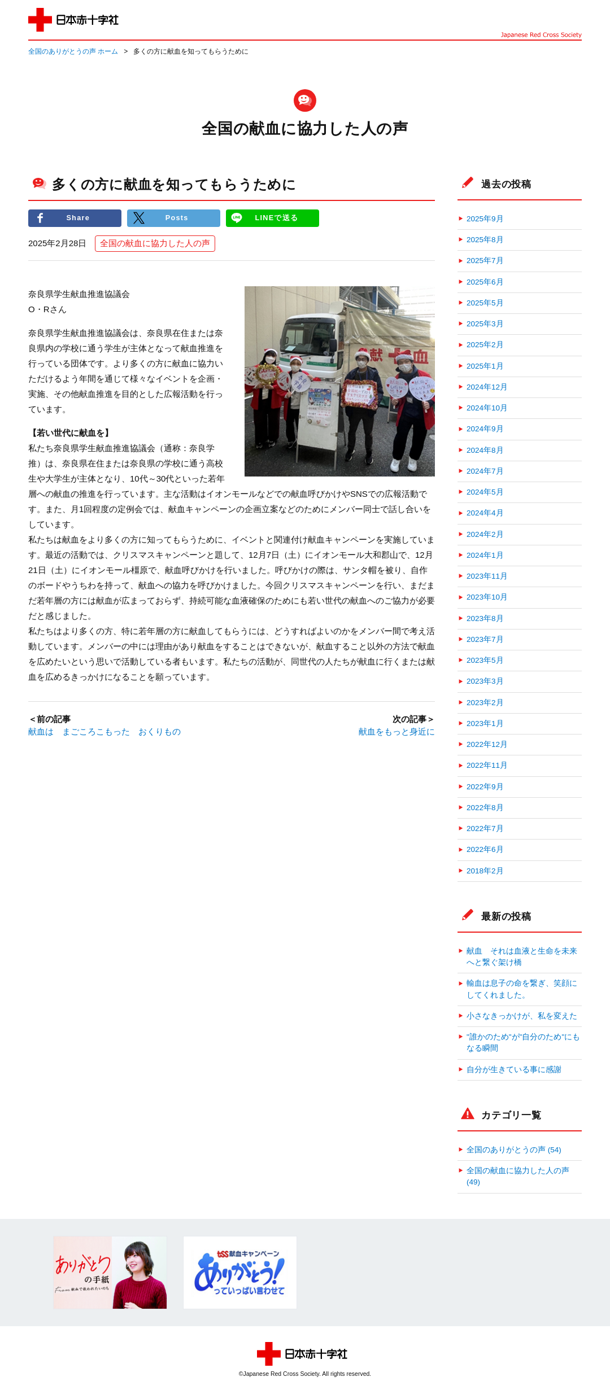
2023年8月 (485, 618)
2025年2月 (485, 344)
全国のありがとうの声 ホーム (73, 51)
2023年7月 (485, 639)
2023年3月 (485, 681)
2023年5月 (485, 660)
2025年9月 (485, 219)
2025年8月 (485, 239)
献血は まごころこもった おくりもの (104, 732)
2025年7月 (485, 260)
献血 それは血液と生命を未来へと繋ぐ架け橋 (522, 957)
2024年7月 (485, 471)
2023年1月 (485, 723)
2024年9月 (485, 429)
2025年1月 (485, 366)
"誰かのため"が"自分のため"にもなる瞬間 (523, 1042)
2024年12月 (487, 387)
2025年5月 (485, 303)
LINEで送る (277, 218)
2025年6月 (485, 282)
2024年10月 (487, 408)
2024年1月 (485, 555)
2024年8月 (485, 450)
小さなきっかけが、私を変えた (522, 1016)
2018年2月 (485, 871)
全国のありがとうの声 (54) (514, 1150)
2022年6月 (485, 849)
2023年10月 (487, 597)
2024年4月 (485, 513)
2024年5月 (485, 492)
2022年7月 (485, 828)
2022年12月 (487, 744)
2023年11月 (487, 576)
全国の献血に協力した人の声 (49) (518, 1176)
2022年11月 (487, 765)
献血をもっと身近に (397, 732)
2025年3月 (485, 324)
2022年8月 (485, 807)
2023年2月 (485, 702)
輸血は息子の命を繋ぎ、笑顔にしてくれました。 (522, 989)
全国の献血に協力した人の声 (155, 243)
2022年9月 (485, 787)
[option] (110, 1272)
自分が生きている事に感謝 (514, 1069)
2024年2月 (485, 534)
